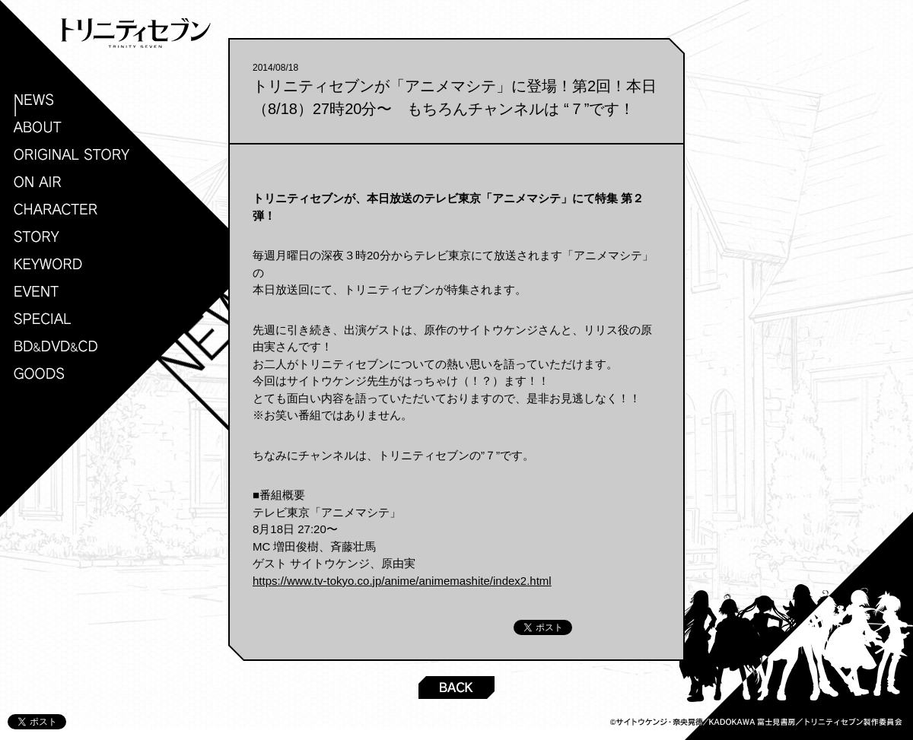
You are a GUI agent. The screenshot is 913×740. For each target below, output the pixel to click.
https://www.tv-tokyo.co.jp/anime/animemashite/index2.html (402, 580)
